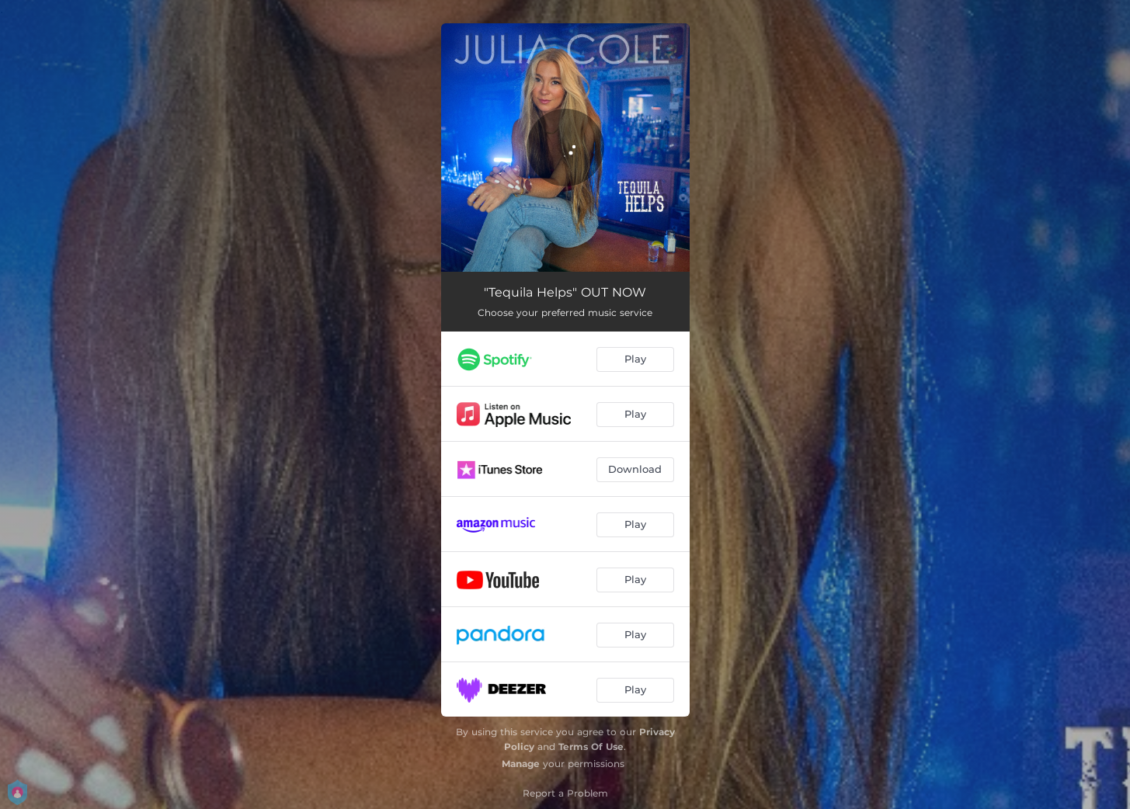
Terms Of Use (591, 746)
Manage (521, 763)
